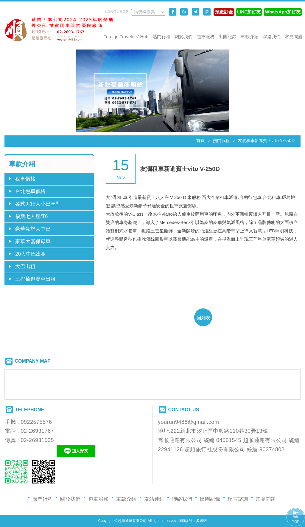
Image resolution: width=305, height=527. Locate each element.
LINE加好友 (249, 11)
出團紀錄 (227, 36)
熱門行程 (161, 36)
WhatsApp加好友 (283, 11)
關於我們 (183, 36)
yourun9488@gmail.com (188, 422)
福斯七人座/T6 (31, 216)
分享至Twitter (195, 11)
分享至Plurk (207, 11)
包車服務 (205, 36)
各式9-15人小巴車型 (38, 204)
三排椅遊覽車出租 (35, 279)
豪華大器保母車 (33, 241)
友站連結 (154, 499)
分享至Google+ (184, 11)
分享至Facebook (172, 11)
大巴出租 (25, 266)
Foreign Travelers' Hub (125, 36)
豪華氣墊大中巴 (33, 229)
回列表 (203, 317)
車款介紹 (250, 36)
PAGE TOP (295, 517)
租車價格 (25, 179)
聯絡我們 (272, 36)
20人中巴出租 (30, 254)
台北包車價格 (30, 191)
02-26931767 (37, 431)
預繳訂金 (224, 11)
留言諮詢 (238, 499)
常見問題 (294, 36)
